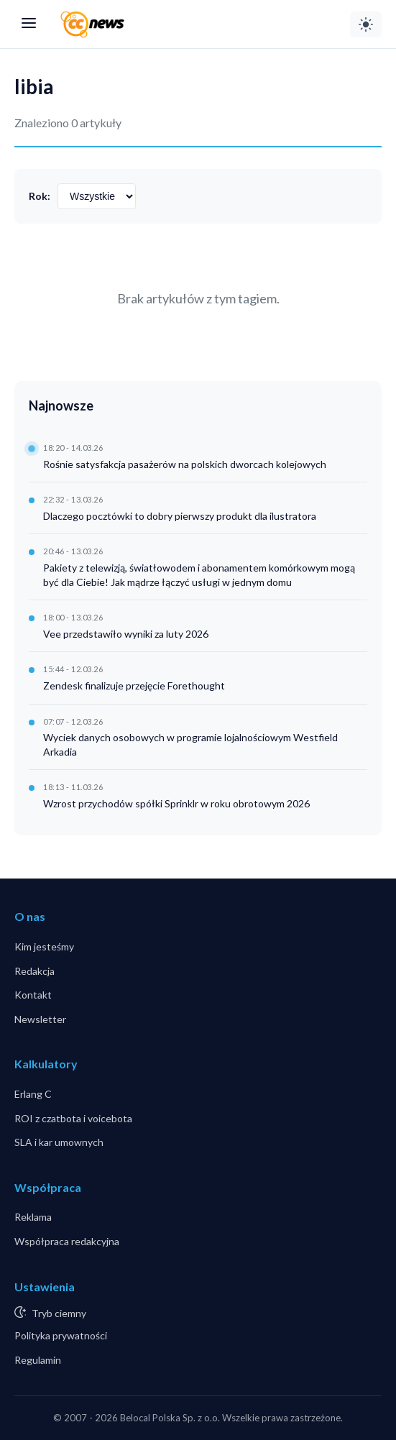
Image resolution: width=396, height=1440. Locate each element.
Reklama (33, 1217)
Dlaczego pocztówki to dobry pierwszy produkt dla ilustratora (179, 516)
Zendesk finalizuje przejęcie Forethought (134, 685)
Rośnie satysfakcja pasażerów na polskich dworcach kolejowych (184, 464)
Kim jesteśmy (44, 946)
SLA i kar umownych (58, 1142)
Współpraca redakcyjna (66, 1241)
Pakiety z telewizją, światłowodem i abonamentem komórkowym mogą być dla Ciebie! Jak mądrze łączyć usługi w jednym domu (199, 574)
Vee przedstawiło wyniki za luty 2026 (125, 634)
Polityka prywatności (60, 1335)
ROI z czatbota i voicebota (73, 1118)
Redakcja (34, 971)
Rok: (39, 196)
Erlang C (33, 1094)
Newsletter (40, 1019)
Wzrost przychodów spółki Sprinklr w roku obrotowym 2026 (176, 803)
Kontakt (33, 995)
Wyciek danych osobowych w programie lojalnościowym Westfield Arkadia (190, 744)
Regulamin (37, 1360)
